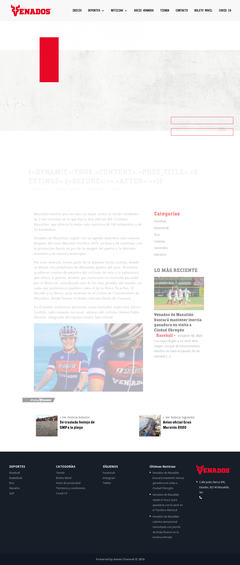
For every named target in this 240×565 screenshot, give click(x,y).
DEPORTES (94, 10)
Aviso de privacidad (68, 483)
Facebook (109, 473)
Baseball (160, 224)
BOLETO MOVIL (203, 10)
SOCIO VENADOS (143, 10)
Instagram (109, 478)
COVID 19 (225, 10)
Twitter (107, 483)
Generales (161, 251)
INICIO (76, 10)
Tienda (60, 473)
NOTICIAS (117, 10)
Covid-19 (61, 493)
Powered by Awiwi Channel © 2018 (120, 559)
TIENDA (164, 10)
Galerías (159, 244)
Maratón (160, 258)
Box (157, 238)
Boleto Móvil (63, 478)
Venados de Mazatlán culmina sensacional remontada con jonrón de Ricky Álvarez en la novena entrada (166, 527)
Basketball (161, 231)
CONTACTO (182, 10)
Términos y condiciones (70, 488)
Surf (11, 493)
